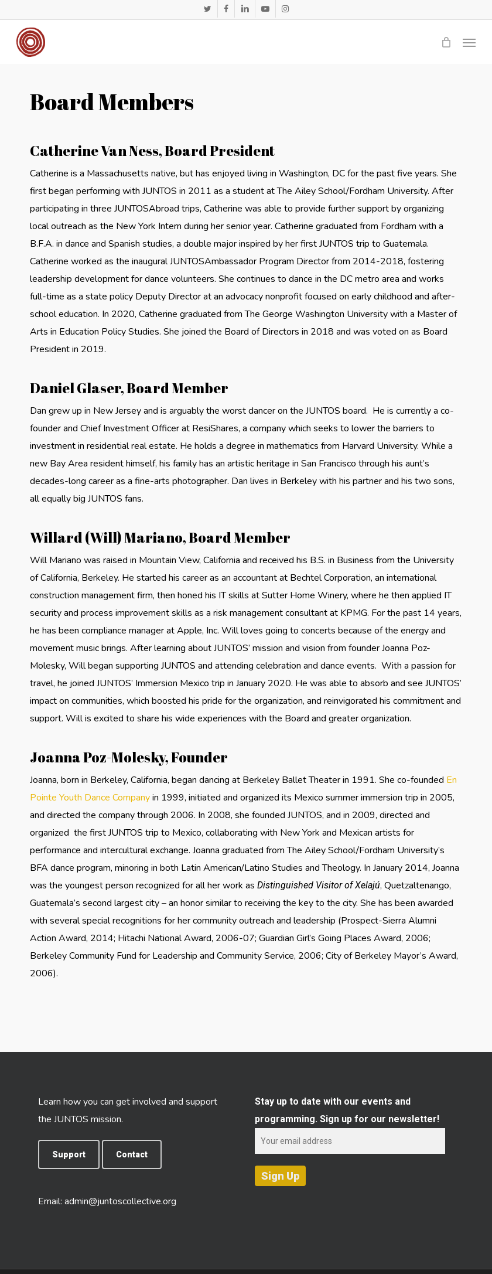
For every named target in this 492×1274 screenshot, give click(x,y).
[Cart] (446, 42)
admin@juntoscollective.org (120, 1201)
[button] (469, 42)
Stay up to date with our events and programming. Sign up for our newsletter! (350, 1121)
